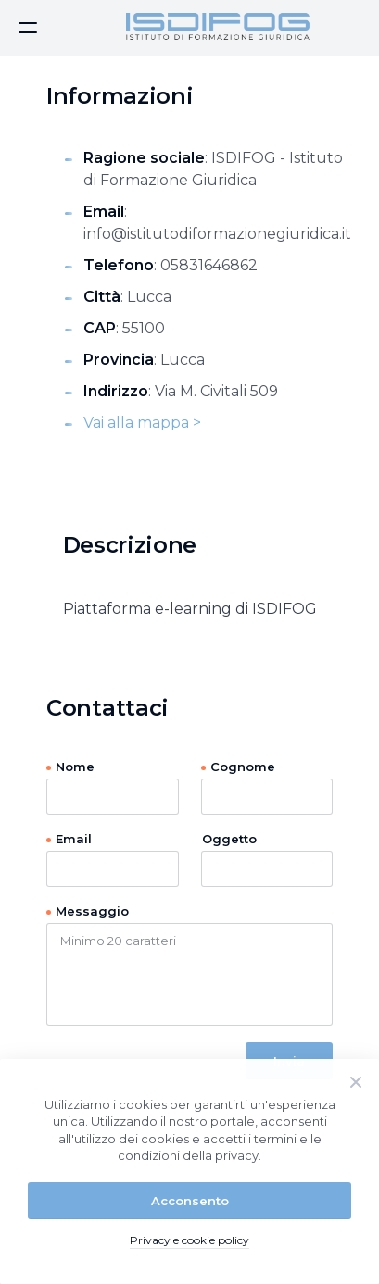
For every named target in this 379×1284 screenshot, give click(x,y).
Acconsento (190, 1200)
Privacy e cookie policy (189, 1240)
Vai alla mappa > (142, 422)
